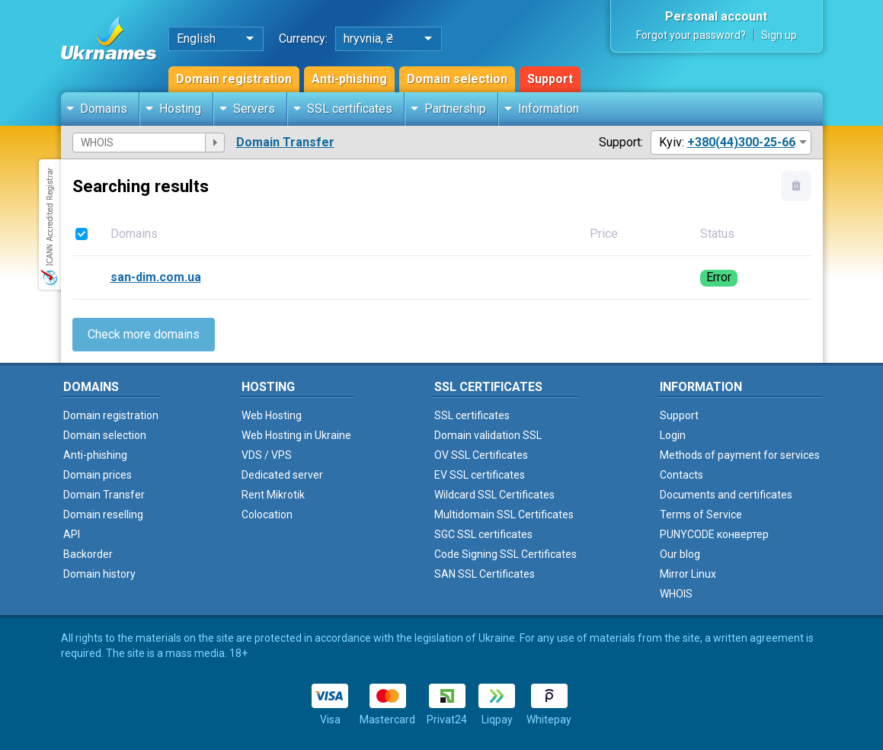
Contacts (681, 475)
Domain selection (457, 79)
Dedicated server (282, 475)
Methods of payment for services (740, 455)
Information (548, 108)
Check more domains (144, 334)
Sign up (779, 35)
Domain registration (234, 79)
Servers (254, 108)
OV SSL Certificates (481, 455)
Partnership (455, 108)
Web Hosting (272, 415)
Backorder (88, 554)
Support (550, 79)
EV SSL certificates (479, 475)
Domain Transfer (285, 142)
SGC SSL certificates (483, 534)
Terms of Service (701, 514)
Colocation (267, 514)
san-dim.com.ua (155, 277)
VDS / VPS (267, 455)
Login (673, 435)
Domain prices (97, 475)
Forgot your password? (691, 35)
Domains (103, 108)
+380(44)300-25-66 (741, 142)
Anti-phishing (349, 79)
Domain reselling (103, 514)
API (71, 534)
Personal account (716, 16)
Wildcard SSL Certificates (494, 495)
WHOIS (676, 594)
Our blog (680, 554)
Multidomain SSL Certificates (504, 514)
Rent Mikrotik (273, 495)
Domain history (99, 574)
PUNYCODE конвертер (714, 534)
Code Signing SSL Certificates (505, 554)
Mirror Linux (688, 574)
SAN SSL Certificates (484, 574)
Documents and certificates (726, 495)
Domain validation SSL (488, 435)
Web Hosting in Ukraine (296, 435)
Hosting (180, 108)
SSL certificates (349, 108)
